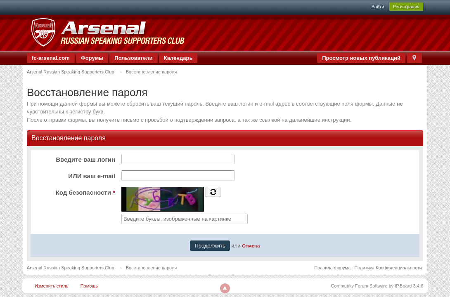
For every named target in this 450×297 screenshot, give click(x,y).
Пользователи (133, 58)
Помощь (89, 285)
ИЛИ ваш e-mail (91, 175)
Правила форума (332, 267)
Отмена (251, 245)
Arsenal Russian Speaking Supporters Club (70, 267)
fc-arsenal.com (51, 58)
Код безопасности (85, 192)
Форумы (92, 58)
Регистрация (406, 6)
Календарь (178, 58)
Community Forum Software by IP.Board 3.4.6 (377, 285)
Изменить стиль (52, 285)
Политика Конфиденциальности (388, 267)
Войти (378, 6)
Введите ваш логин (85, 159)
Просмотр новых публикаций (361, 58)
